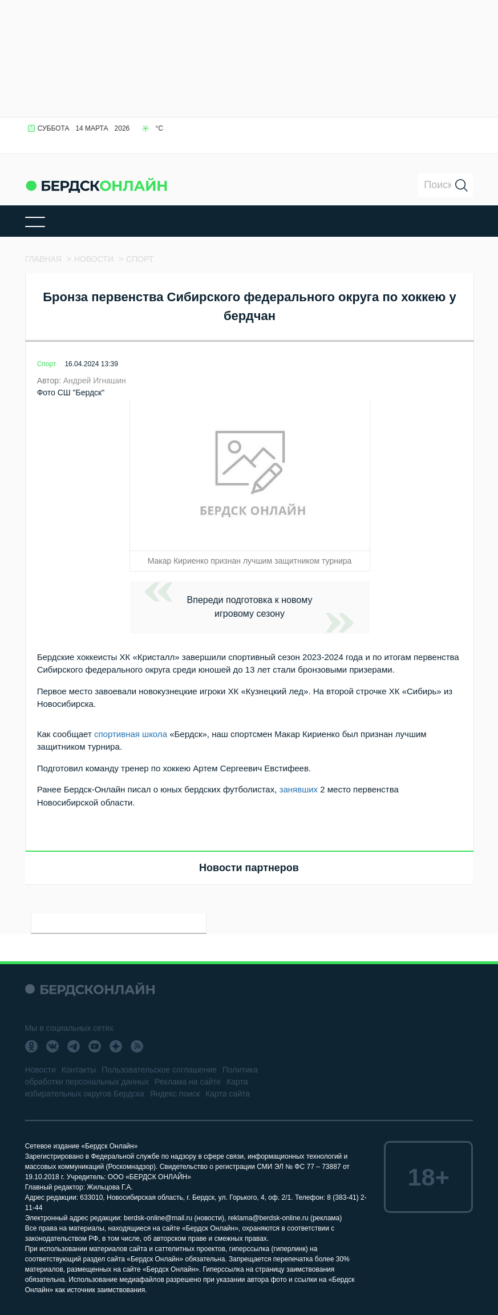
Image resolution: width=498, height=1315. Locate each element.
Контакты (79, 1069)
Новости (40, 1069)
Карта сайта (227, 1093)
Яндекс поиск (175, 1093)
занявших (299, 789)
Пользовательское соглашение (159, 1069)
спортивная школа (130, 734)
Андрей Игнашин (94, 380)
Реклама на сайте (188, 1081)
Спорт (46, 364)
